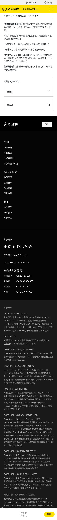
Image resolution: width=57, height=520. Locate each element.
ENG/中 (32, 2)
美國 (49, 2)
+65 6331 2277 (23, 286)
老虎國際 (19, 8)
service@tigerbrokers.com (17, 262)
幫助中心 (8, 15)
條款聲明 (8, 182)
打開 (49, 514)
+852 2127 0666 (24, 275)
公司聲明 (8, 177)
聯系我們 (8, 212)
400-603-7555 (18, 246)
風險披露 (8, 188)
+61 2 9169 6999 (24, 291)
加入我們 (8, 207)
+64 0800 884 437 (24, 281)
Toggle (50, 8)
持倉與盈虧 (21, 15)
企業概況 (8, 147)
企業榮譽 (8, 217)
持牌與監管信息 (11, 163)
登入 (47, 124)
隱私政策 (8, 193)
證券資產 (34, 15)
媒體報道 (8, 152)
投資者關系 (9, 158)
